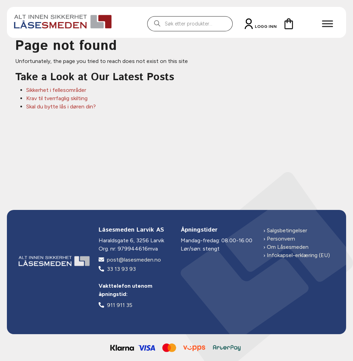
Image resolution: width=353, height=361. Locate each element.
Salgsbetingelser (287, 230)
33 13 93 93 (121, 269)
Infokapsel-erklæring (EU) (298, 255)
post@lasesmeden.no (134, 259)
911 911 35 (119, 305)
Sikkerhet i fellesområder (56, 90)
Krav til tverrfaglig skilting (57, 98)
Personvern (281, 238)
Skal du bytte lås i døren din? (61, 106)
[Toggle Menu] (327, 23)
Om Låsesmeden (288, 247)
